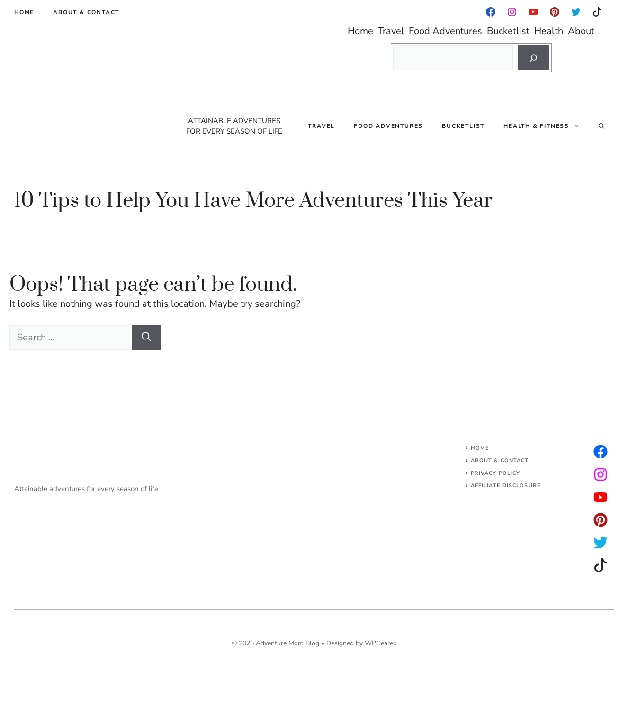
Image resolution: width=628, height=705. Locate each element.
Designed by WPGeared (361, 643)
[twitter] (600, 474)
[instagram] (554, 12)
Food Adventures (388, 126)
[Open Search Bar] (601, 126)
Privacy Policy (495, 473)
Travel (321, 126)
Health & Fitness (546, 126)
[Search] (533, 57)
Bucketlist (463, 126)
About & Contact (86, 12)
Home (24, 12)
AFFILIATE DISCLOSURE (506, 485)
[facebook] (490, 12)
